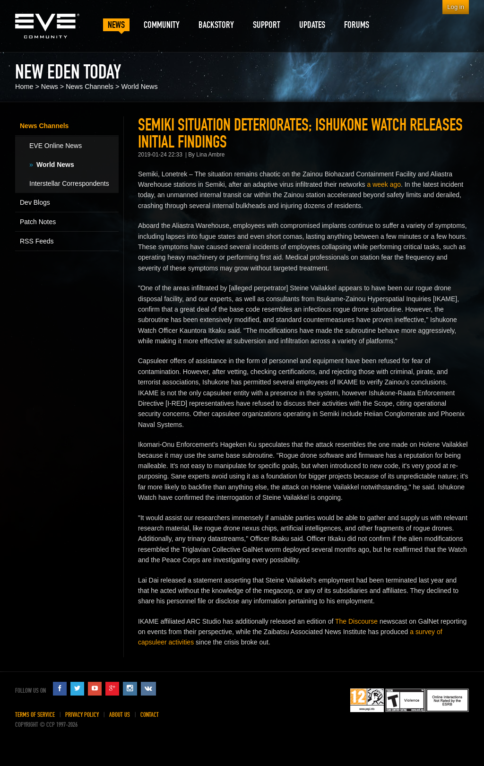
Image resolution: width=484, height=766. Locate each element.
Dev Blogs (35, 202)
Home (24, 86)
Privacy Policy (82, 715)
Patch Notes (38, 222)
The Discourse (356, 621)
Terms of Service (35, 715)
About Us (119, 715)
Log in (455, 6)
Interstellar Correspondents (69, 183)
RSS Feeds (37, 241)
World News (139, 86)
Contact (149, 715)
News (49, 86)
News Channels (89, 86)
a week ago (384, 184)
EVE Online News (55, 145)
